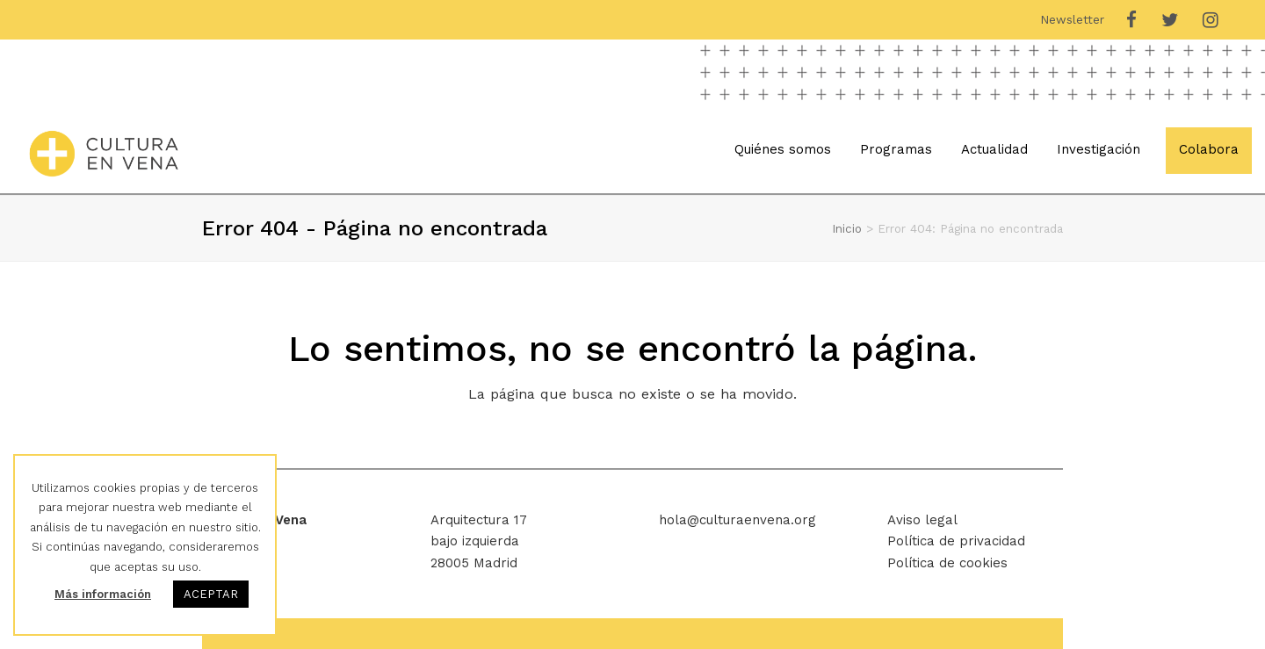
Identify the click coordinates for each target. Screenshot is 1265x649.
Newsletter (1072, 19)
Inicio (847, 228)
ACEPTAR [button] (211, 594)
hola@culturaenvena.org (737, 520)
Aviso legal (922, 520)
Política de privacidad (956, 541)
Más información (102, 594)
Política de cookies (947, 563)
